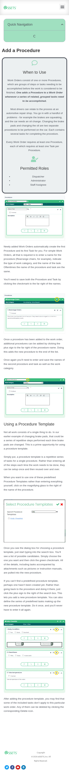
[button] (62, 7)
